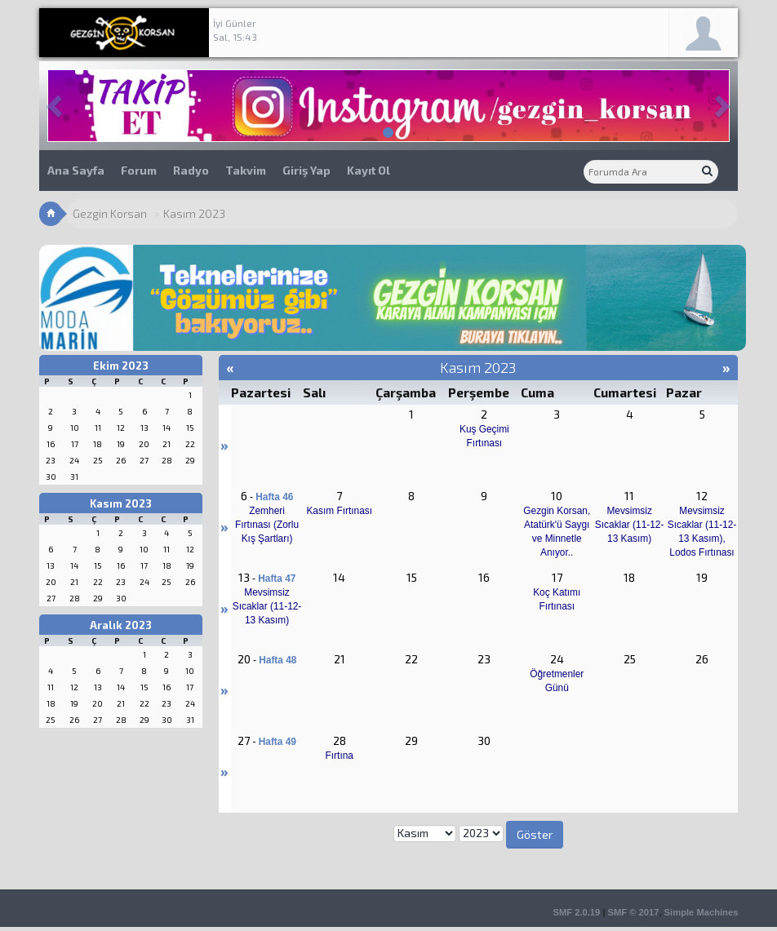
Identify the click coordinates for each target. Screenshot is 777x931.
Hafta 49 (277, 741)
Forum (139, 170)
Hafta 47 (276, 578)
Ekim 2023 (121, 365)
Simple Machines (701, 912)
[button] (56, 105)
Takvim (245, 170)
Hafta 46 (274, 497)
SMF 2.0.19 (576, 912)
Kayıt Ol (368, 170)
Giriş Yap (306, 170)
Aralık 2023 (121, 625)
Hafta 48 (277, 660)
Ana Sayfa (75, 170)
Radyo (191, 170)
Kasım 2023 (121, 503)
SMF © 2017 (633, 912)
